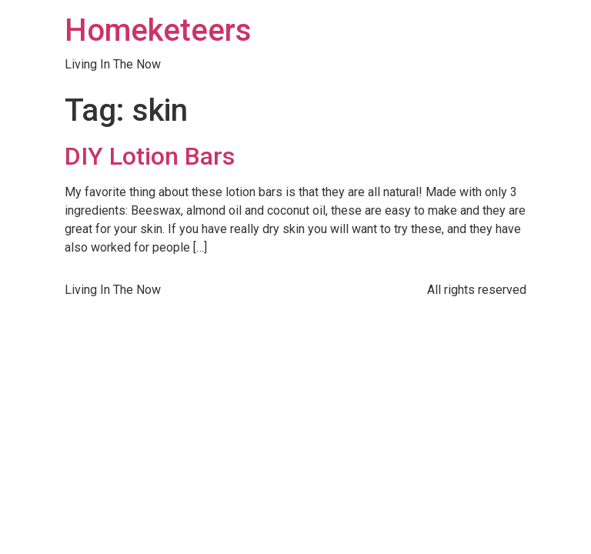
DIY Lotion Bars (150, 156)
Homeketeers (158, 30)
